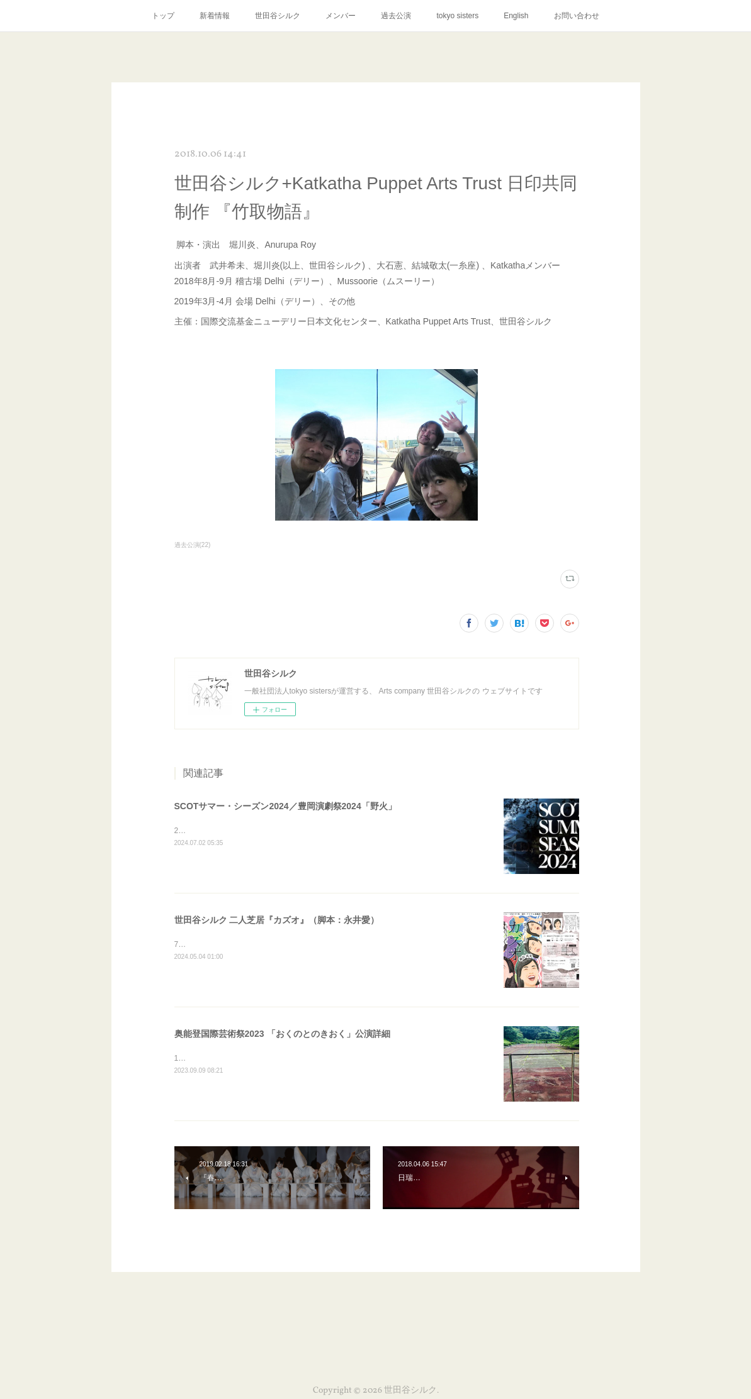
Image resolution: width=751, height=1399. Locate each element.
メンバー (340, 15)
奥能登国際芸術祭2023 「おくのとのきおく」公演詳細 (282, 1034)
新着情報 (215, 15)
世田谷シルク (277, 15)
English (516, 15)
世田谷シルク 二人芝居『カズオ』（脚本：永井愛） (277, 920)
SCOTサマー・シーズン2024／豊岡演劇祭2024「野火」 (285, 806)
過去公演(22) (192, 544)
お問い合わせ (576, 15)
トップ (163, 15)
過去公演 (396, 15)
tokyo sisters (457, 15)
